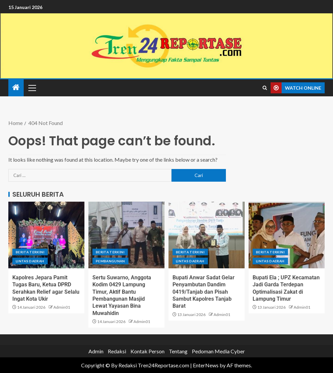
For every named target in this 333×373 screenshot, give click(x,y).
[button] (31, 87)
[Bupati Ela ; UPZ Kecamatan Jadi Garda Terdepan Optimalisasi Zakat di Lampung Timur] (287, 235)
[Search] (265, 88)
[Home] (16, 87)
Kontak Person (147, 351)
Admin (95, 351)
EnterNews (206, 365)
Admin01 (61, 307)
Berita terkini (30, 252)
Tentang (178, 351)
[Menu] (31, 87)
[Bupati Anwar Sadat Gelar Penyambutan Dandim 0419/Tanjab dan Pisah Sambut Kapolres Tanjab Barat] (207, 235)
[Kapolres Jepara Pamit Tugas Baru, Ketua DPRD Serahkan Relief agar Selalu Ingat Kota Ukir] (46, 235)
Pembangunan (110, 261)
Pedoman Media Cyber (218, 351)
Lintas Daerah (30, 261)
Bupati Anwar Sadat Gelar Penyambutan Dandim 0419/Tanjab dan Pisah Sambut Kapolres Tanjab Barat (204, 291)
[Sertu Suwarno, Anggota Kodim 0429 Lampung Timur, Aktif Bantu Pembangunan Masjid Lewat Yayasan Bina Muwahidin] (126, 235)
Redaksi (117, 351)
